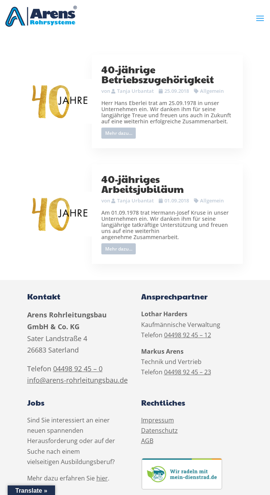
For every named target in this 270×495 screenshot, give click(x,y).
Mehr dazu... (118, 133)
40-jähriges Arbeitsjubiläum (142, 184)
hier (102, 478)
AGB (147, 441)
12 (207, 335)
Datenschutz (159, 430)
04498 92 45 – (184, 335)
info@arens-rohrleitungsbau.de (77, 380)
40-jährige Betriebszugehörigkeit (157, 74)
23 (207, 372)
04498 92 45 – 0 (77, 368)
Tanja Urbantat (135, 90)
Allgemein (212, 90)
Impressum (157, 420)
